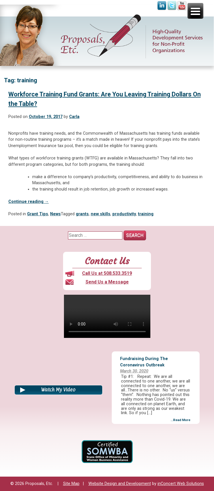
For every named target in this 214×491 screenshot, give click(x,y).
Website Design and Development (119, 483)
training (146, 214)
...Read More (180, 420)
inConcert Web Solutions (181, 483)
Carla (74, 116)
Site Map (71, 483)
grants (82, 214)
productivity (124, 214)
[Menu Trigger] (195, 11)
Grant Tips (37, 214)
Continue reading (28, 201)
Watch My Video (58, 390)
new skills (100, 214)
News (55, 214)
